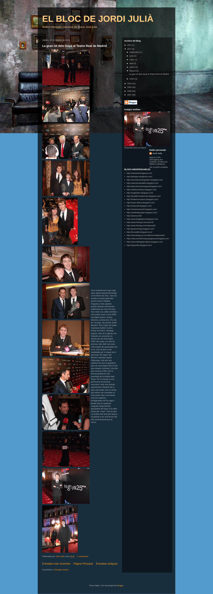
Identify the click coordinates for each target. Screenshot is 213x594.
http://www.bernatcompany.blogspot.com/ (144, 186)
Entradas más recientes (56, 563)
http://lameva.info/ (134, 216)
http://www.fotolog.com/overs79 (140, 222)
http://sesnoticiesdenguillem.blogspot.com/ (145, 180)
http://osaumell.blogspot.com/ (139, 206)
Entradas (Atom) (61, 570)
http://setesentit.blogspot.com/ (139, 173)
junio (132, 56)
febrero (133, 71)
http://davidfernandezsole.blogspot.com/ (144, 196)
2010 (129, 83)
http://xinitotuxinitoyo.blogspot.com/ (141, 189)
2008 (129, 91)
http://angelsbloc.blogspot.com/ (140, 193)
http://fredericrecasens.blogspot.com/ (142, 199)
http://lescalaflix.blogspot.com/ (139, 232)
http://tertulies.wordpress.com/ (139, 176)
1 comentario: (83, 556)
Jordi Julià (157, 153)
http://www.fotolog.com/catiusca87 (141, 225)
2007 (129, 95)
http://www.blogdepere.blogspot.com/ (142, 219)
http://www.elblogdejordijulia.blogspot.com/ (145, 242)
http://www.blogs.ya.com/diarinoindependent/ (146, 235)
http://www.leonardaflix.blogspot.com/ (142, 183)
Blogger (120, 585)
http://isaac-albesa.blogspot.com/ (141, 203)
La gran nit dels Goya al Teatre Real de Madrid (74, 45)
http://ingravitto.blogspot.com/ (139, 245)
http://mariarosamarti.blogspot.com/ (142, 209)
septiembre (135, 52)
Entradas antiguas (107, 563)
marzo (132, 67)
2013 (129, 45)
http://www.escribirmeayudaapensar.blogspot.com (148, 238)
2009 (129, 87)
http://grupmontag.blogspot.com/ (140, 229)
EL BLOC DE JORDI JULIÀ (97, 19)
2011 (129, 49)
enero (132, 79)
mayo (132, 59)
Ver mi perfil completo (158, 167)
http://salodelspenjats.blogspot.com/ (142, 212)
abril (132, 63)
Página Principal (83, 563)
